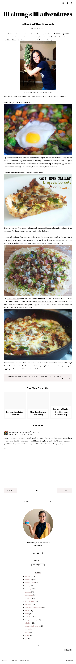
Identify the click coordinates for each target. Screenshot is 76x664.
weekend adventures (32, 626)
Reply (6, 448)
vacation (28, 604)
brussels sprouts (22, 376)
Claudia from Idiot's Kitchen (25, 432)
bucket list (29, 629)
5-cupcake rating (31, 620)
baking (27, 586)
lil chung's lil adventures (38, 14)
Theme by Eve (68, 660)
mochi (27, 632)
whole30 (28, 623)
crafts (27, 610)
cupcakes (28, 579)
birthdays (28, 617)
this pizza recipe (13, 298)
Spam (27, 635)
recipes (48, 376)
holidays (28, 598)
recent (10, 490)
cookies (28, 592)
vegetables (57, 376)
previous (65, 490)
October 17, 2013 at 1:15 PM (20, 435)
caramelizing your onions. (45, 301)
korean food (29, 601)
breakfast (10, 376)
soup (27, 613)
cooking (35, 376)
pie (26, 638)
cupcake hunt (30, 582)
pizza (42, 376)
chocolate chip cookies (33, 607)
